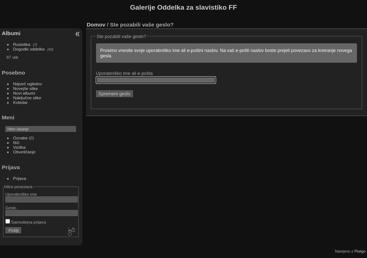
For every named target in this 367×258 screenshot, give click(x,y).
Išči (16, 142)
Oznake (20, 137)
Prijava (19, 178)
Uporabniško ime (21, 194)
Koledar (20, 102)
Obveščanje (24, 151)
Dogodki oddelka (29, 49)
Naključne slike (27, 97)
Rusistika (21, 44)
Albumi (11, 33)
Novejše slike (25, 88)
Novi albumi (24, 93)
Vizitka (19, 147)
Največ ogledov (27, 83)
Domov (96, 25)
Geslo (10, 207)
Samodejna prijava (25, 222)
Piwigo (360, 251)
